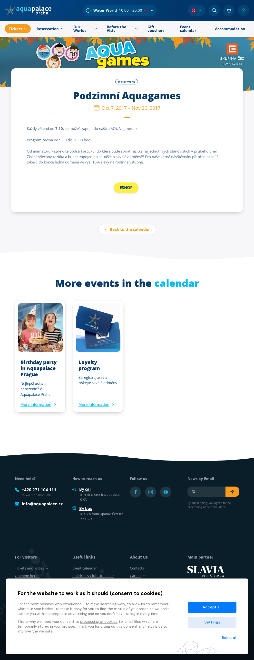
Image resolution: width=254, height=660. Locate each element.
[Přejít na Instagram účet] (150, 492)
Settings (212, 622)
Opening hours (27, 575)
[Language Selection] (196, 10)
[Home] (28, 10)
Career (138, 575)
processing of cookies (98, 621)
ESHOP (126, 187)
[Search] (214, 10)
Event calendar (84, 568)
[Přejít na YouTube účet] (165, 492)
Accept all (212, 607)
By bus (82, 508)
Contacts (137, 568)
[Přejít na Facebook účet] (135, 492)
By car (81, 489)
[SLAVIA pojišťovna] (205, 571)
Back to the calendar (127, 229)
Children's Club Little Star (93, 575)
